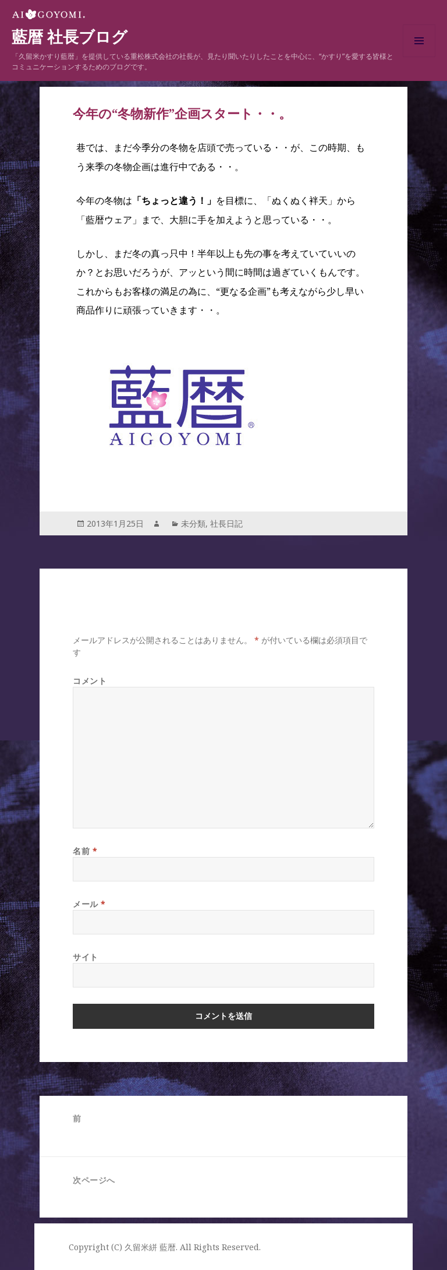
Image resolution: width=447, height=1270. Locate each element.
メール (89, 903)
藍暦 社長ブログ (69, 37)
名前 (85, 850)
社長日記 (226, 523)
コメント (90, 680)
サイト (85, 956)
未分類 (193, 523)
